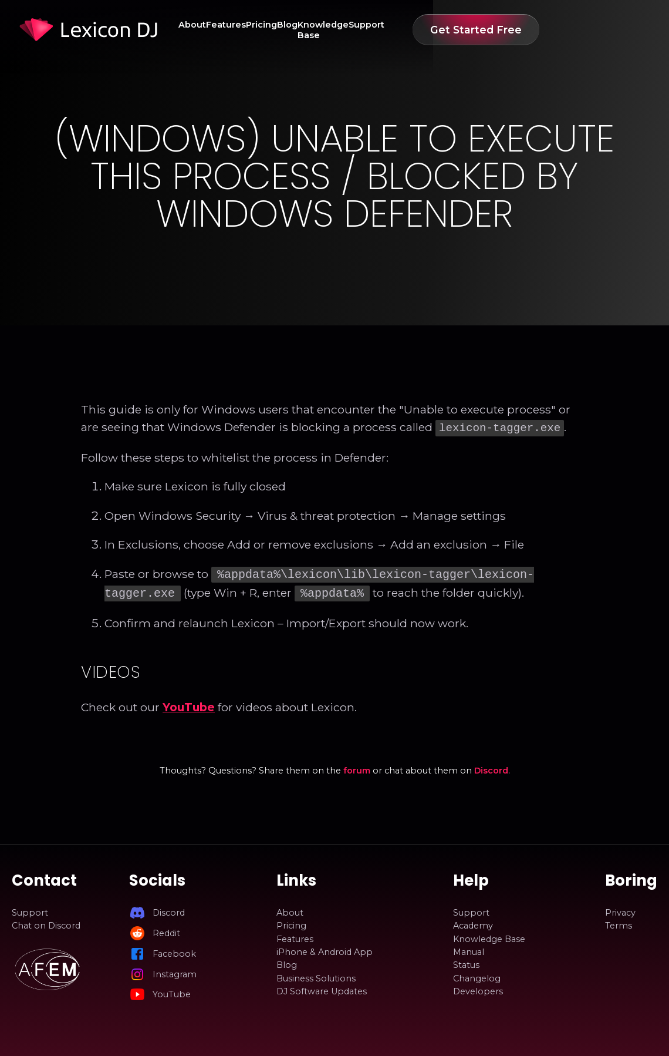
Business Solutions (316, 975)
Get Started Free (591, 29)
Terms (618, 922)
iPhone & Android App (324, 948)
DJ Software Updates (321, 988)
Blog (340, 30)
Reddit (166, 929)
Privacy (620, 909)
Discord (491, 767)
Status (466, 961)
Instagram (175, 971)
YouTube (189, 704)
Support (474, 30)
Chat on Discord (46, 922)
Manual (468, 948)
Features (248, 30)
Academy (473, 922)
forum (356, 767)
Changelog (477, 975)
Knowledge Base (403, 30)
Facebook (174, 950)
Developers (478, 988)
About (199, 30)
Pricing (299, 30)
